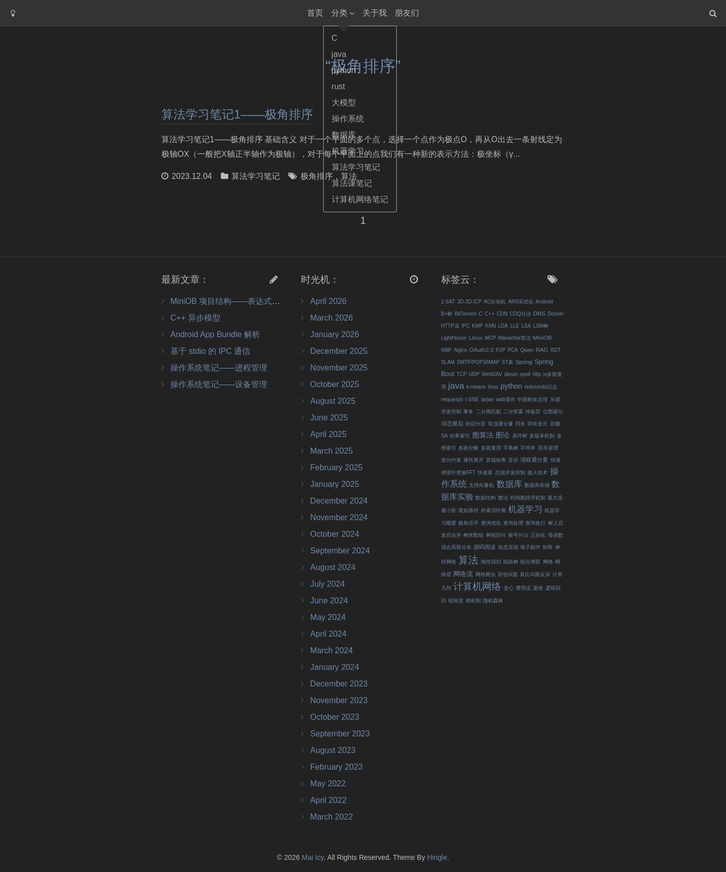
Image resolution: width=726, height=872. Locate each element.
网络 (548, 562)
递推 (538, 588)
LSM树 (541, 326)
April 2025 (328, 434)
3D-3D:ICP (469, 301)
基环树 (519, 436)
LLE (514, 326)
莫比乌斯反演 (535, 574)
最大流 (555, 498)
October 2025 (334, 384)
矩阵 (547, 547)
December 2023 (339, 683)
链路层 (455, 600)
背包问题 (508, 574)
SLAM (448, 362)
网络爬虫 (485, 574)
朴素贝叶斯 (493, 510)
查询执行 (535, 523)
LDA (503, 326)
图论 (503, 435)
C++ (490, 314)
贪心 (509, 588)
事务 (468, 411)
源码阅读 (484, 547)
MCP (490, 338)
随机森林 (493, 600)
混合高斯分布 (456, 547)
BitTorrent (465, 314)
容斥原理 (548, 448)
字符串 (527, 448)
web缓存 (505, 399)
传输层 (532, 411)
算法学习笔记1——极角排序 (237, 114)
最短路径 (468, 510)
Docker (556, 314)
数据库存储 (537, 485)
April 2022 (328, 800)
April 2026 (328, 301)
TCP (462, 374)
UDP (474, 374)
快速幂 (485, 472)
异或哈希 (496, 460)
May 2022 (327, 783)
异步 (513, 460)
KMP (477, 326)
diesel (510, 374)
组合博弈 (530, 562)
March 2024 (331, 650)
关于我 (374, 13)
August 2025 (332, 401)
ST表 (507, 362)
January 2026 (334, 334)
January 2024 (334, 667)
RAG (541, 350)
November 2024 (339, 517)
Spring (524, 362)
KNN (490, 326)
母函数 (555, 535)
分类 (339, 13)
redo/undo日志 (540, 387)
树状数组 (473, 535)
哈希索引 (460, 436)
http (536, 374)
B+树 (447, 314)
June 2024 (329, 600)
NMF (446, 350)
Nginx (460, 350)
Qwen (526, 350)
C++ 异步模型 (195, 318)
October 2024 (334, 534)
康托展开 (473, 460)
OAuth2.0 (481, 350)
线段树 (510, 562)
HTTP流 (450, 326)
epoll (525, 374)
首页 (315, 13)
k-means (476, 387)
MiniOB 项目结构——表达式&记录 (231, 301)
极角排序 (316, 176)
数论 (503, 498)
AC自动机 (495, 301)
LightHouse (454, 338)
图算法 (483, 435)
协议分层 (475, 423)
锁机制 (473, 600)
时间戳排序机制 (528, 498)
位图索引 (553, 411)
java (456, 386)
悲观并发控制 (510, 472)
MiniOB (542, 338)
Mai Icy (313, 857)
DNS (539, 313)
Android (544, 301)
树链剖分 (496, 535)
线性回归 (491, 562)
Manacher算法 (514, 338)
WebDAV (492, 374)
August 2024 (332, 567)
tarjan (487, 399)
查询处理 (513, 523)
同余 (520, 423)
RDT (556, 350)
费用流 (523, 588)
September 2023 (340, 733)
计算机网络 (477, 586)
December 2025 (339, 351)
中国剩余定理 (532, 399)
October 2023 (334, 717)
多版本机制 (542, 436)
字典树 (510, 448)
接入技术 (537, 472)
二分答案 (513, 411)
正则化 (538, 535)
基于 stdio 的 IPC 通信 (210, 351)
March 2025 (331, 451)
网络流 (463, 574)
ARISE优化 (520, 301)
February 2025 (336, 467)
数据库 (509, 484)
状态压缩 (508, 547)
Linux (475, 338)
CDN (502, 314)
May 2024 (327, 617)
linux (493, 387)
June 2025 (329, 417)
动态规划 (452, 423)
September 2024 (340, 550)
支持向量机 (481, 485)
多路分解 (468, 448)
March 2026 (331, 318)
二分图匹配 (488, 411)
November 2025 (339, 367)
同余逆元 (537, 423)
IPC (465, 326)
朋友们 (407, 13)
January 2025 (334, 484)
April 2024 (328, 634)
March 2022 (331, 817)
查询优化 (491, 523)
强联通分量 (534, 460)
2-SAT (448, 301)
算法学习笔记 (255, 176)
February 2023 (336, 767)
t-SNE (472, 399)
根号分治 (518, 535)
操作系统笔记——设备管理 (218, 384)
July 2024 (327, 584)
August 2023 (332, 750)
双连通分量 (500, 423)
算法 (349, 176)
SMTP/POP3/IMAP (478, 362)
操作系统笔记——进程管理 (218, 367)
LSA (526, 326)
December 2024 (339, 500)
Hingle (437, 857)
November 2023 (339, 700)
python (511, 386)
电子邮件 (530, 547)
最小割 (448, 510)
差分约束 (451, 460)
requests (452, 399)
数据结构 (485, 498)
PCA (513, 350)
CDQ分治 (520, 314)
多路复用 (491, 448)
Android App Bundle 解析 (215, 334)
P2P (501, 350)
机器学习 (525, 509)
